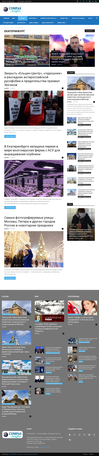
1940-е (37, 321)
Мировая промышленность (53, 353)
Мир (14, 18)
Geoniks (8, 64)
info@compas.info (44, 447)
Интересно (22, 23)
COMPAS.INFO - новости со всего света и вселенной (24, 454)
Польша (48, 393)
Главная (6, 18)
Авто (91, 18)
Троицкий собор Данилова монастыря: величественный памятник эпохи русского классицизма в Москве (80, 95)
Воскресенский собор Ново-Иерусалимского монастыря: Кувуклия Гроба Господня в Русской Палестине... (15, 380)
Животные (62, 23)
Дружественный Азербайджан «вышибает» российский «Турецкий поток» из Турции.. (54, 349)
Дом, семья (34, 23)
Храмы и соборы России (74, 89)
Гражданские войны (84, 342)
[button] (97, 18)
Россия (22, 18)
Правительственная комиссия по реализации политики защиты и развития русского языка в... (87, 367)
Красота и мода (79, 18)
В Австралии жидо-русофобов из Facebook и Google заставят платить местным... (54, 369)
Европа (48, 363)
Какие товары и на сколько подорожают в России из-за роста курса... (81, 319)
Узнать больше (10, 136)
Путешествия (9, 23)
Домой (6, 27)
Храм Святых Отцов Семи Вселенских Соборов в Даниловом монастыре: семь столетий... (15, 350)
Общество (64, 18)
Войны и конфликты (48, 18)
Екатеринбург (10, 53)
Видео (80, 361)
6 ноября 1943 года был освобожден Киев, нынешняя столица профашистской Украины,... (48, 327)
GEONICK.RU (41, 443)
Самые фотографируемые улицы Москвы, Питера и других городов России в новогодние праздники (29, 221)
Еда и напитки (48, 23)
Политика (33, 18)
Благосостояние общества (74, 314)
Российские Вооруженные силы (54, 383)
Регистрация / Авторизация (24, 1)
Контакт (91, 454)
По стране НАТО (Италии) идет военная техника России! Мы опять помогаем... (54, 359)
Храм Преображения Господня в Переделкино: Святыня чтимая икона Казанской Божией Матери (16, 410)
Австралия (48, 372)
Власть (80, 371)
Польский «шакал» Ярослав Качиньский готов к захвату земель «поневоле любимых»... (54, 390)
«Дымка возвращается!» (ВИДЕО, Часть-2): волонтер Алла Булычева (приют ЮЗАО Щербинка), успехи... (88, 358)
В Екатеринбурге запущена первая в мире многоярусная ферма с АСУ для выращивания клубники (32, 150)
